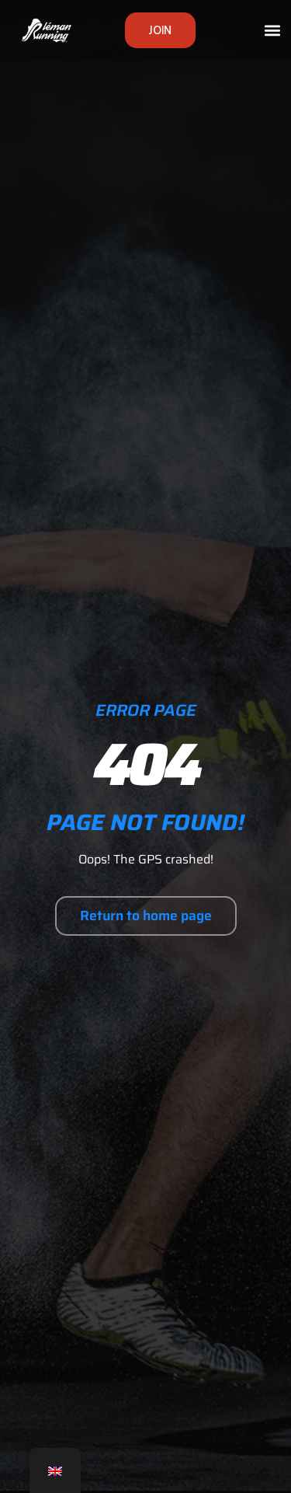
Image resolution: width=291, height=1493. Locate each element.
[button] (273, 31)
